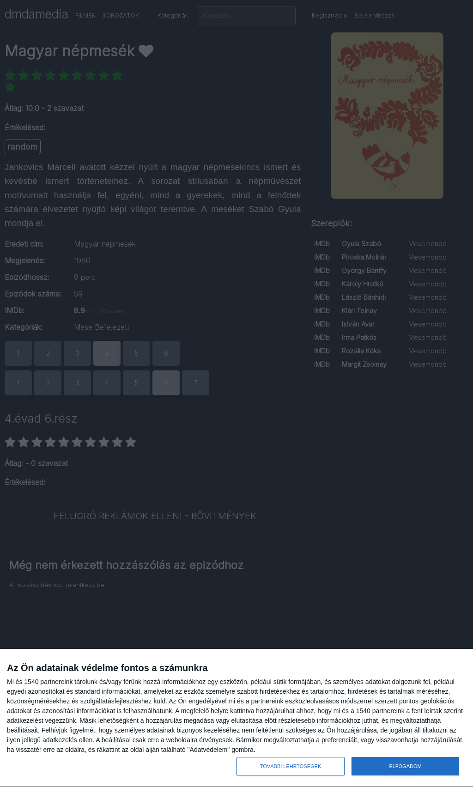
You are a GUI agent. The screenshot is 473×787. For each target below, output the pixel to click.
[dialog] (236, 718)
